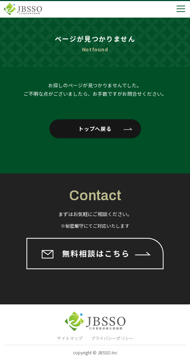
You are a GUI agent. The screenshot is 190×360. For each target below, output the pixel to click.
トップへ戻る (95, 128)
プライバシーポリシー (112, 338)
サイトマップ (69, 338)
